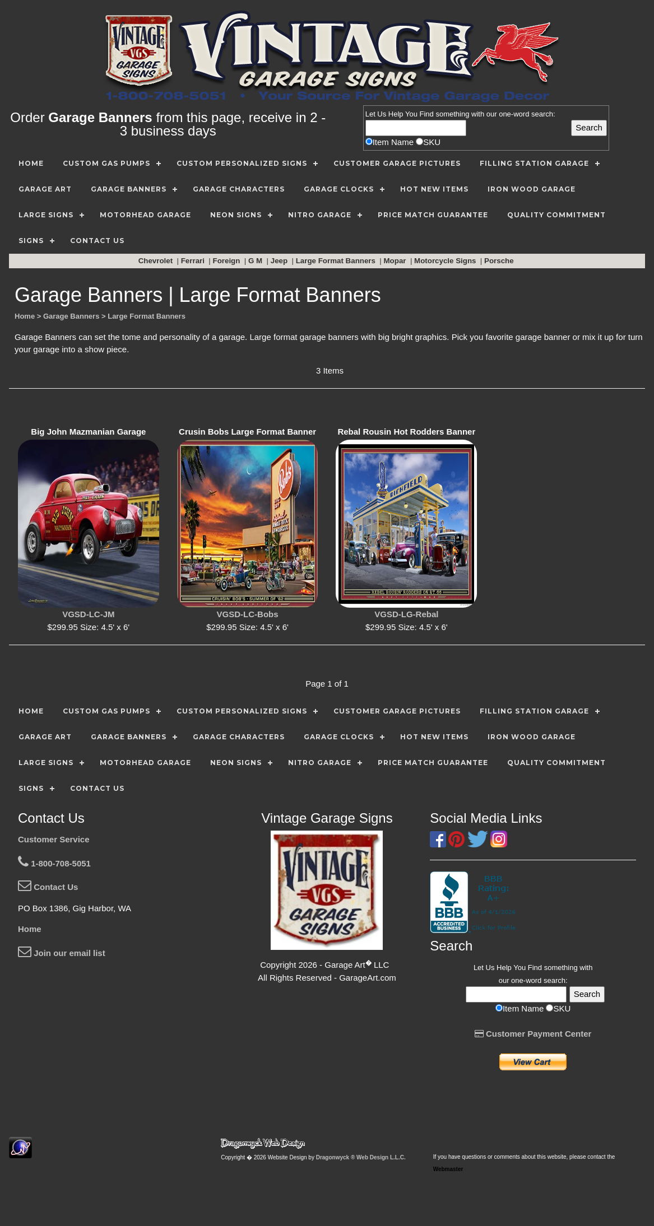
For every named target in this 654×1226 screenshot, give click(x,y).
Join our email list (61, 953)
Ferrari (194, 261)
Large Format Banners (337, 261)
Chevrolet (156, 261)
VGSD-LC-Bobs (248, 614)
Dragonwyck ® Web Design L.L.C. (361, 1157)
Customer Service (54, 839)
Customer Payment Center (533, 1033)
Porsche (500, 261)
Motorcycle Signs (446, 261)
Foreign (228, 261)
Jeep (280, 261)
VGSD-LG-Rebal (406, 614)
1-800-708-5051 (54, 863)
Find (427, 114)
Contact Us (48, 887)
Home (29, 929)
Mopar (396, 261)
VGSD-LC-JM (88, 614)
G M (256, 261)
